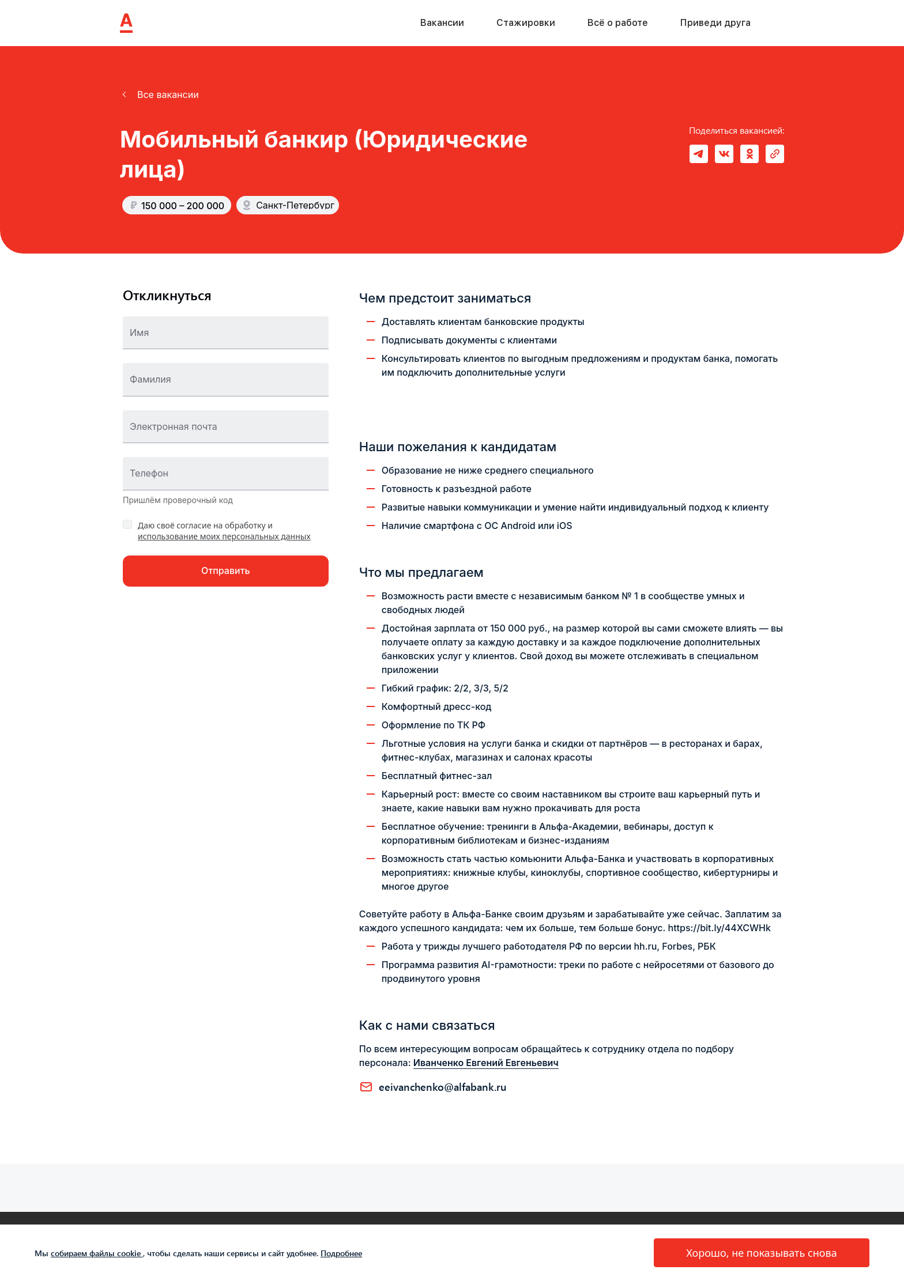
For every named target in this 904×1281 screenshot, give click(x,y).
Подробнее (341, 1253)
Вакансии (442, 22)
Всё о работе (617, 22)
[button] (159, 94)
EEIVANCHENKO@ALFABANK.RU (443, 1087)
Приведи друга (715, 22)
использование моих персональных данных (224, 536)
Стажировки (525, 22)
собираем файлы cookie (97, 1253)
